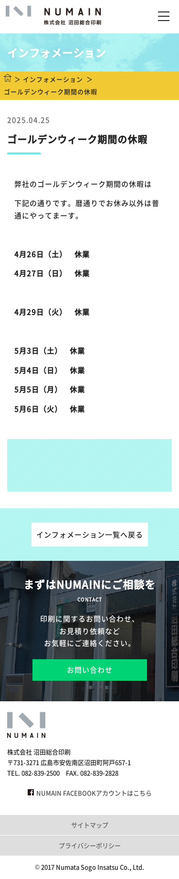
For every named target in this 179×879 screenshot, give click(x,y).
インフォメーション (53, 79)
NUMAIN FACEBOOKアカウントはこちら (90, 792)
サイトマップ (89, 824)
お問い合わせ (90, 670)
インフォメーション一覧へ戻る (89, 534)
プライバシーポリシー (90, 845)
